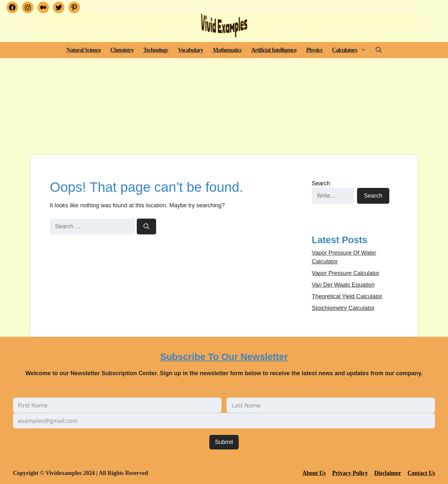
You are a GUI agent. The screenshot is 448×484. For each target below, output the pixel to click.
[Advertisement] (224, 106)
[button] (364, 50)
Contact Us (421, 473)
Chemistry (122, 50)
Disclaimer (387, 473)
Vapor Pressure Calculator (346, 273)
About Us (314, 473)
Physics (314, 50)
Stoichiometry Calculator (343, 308)
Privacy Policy (350, 473)
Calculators (351, 50)
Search (321, 183)
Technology (155, 50)
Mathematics (227, 50)
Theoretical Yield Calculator (347, 296)
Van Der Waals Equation (343, 285)
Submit (224, 442)
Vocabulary (190, 50)
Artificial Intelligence (273, 50)
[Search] (146, 226)
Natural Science (83, 50)
